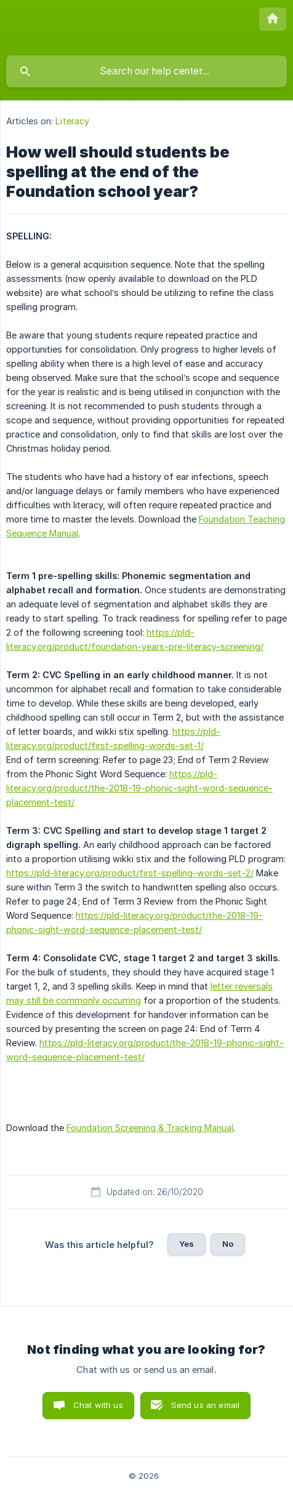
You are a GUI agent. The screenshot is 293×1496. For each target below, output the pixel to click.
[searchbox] (146, 71)
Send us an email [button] (205, 1405)
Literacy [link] (72, 121)
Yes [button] (186, 1244)
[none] (272, 19)
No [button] (227, 1244)
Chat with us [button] (98, 1405)
